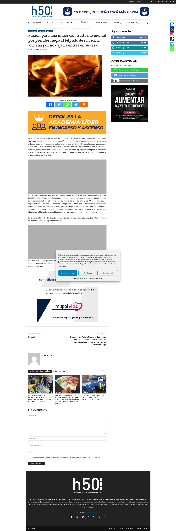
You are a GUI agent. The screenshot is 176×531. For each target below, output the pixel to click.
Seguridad (35, 23)
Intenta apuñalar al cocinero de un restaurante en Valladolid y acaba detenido (93, 397)
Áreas (85, 23)
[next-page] (105, 371)
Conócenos (101, 23)
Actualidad (54, 23)
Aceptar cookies (67, 273)
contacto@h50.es (93, 512)
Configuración (108, 273)
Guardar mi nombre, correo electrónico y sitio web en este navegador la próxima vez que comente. (65, 458)
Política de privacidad (95, 278)
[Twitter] (59, 104)
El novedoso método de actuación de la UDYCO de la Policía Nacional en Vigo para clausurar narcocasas (39, 398)
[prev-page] (102, 371)
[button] (146, 23)
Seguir (143, 42)
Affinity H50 (133, 22)
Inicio (29, 29)
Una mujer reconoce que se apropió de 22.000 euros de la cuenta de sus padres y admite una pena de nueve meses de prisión (67, 399)
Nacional (44, 29)
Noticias (50, 31)
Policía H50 (35, 50)
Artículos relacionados (40, 371)
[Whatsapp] (67, 104)
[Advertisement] (67, 177)
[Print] (84, 104)
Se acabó (32, 337)
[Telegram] (76, 104)
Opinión (71, 23)
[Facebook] (50, 104)
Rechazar (88, 273)
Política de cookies (80, 278)
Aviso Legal (112, 528)
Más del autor (59, 371)
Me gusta (142, 37)
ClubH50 (117, 22)
